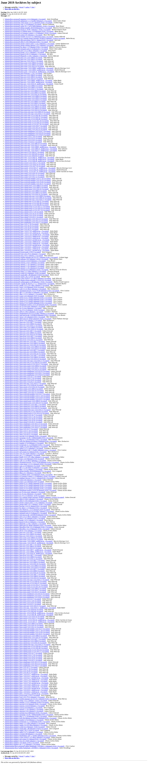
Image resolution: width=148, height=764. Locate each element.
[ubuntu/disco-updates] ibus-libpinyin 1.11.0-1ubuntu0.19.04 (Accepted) (28, 509)
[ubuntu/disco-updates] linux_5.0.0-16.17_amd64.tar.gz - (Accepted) (26, 674)
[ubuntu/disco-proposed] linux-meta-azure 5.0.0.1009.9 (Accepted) (26, 98)
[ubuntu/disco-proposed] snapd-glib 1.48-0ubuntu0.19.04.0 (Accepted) (27, 275)
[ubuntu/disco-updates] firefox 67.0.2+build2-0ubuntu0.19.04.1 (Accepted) (28, 485)
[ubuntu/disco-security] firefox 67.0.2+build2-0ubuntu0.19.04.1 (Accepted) (28, 299)
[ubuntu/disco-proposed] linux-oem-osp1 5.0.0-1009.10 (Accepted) (26, 143)
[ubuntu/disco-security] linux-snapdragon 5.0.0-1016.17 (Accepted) (26, 427)
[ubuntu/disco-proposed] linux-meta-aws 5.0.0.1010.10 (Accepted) (26, 94)
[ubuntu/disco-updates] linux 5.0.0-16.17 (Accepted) (21, 667)
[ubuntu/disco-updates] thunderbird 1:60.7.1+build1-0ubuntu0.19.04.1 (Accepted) (30, 735)
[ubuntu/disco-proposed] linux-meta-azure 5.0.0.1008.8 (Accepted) (26, 96)
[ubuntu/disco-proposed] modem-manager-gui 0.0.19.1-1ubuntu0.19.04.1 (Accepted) (31, 257)
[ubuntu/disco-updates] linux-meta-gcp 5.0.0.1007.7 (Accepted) (25, 569)
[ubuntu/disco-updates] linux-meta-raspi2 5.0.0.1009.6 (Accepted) (25, 588)
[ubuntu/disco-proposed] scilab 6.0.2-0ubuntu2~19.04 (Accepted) (25, 273)
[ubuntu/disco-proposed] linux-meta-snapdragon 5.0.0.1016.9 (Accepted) (28, 135)
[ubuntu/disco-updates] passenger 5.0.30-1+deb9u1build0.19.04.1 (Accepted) (29, 714)
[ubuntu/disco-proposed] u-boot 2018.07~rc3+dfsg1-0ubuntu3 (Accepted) (28, 278)
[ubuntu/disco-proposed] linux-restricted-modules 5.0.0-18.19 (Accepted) (28, 180)
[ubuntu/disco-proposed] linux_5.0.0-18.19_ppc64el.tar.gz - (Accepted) (27, 240)
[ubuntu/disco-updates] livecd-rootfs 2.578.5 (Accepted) (22, 695)
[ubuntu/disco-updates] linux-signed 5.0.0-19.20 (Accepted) (24, 657)
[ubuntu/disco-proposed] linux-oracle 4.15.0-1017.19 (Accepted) (25, 166)
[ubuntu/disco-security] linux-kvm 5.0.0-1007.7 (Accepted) (23, 336)
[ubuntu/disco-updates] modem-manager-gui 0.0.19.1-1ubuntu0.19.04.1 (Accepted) (31, 699)
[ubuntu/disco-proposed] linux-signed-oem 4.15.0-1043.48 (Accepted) (27, 203)
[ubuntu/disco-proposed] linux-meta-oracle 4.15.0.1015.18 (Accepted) (27, 121)
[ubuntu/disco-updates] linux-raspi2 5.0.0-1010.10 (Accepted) (24, 625)
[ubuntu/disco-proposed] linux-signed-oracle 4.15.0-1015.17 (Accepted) (27, 206)
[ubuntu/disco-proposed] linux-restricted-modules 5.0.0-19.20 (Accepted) (28, 182)
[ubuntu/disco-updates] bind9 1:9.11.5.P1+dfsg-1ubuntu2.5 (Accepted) (27, 457)
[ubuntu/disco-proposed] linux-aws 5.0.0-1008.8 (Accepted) (24, 57)
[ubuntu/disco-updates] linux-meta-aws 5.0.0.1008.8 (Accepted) (25, 562)
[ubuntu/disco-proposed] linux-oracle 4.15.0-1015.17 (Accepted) (25, 163)
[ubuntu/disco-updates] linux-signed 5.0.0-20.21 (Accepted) (24, 660)
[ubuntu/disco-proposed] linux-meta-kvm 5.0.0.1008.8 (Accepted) (25, 107)
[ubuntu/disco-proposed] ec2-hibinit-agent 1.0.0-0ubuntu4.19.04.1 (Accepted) (29, 31)
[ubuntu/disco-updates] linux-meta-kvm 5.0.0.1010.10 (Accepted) (25, 578)
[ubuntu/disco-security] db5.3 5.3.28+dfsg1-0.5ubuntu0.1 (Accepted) (26, 292)
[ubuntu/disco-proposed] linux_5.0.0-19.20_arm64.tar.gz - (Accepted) (27, 243)
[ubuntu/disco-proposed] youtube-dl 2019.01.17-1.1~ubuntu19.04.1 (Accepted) (30, 283)
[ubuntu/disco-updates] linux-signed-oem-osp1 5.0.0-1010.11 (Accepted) (28, 644)
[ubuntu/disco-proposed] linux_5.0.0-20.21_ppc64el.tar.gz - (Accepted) (27, 250)
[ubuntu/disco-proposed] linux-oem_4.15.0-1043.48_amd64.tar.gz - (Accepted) (30, 159)
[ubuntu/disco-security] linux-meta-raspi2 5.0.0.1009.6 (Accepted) (26, 366)
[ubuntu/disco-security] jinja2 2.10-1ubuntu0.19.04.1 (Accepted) (25, 317)
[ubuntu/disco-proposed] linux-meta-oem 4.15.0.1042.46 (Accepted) (26, 115)
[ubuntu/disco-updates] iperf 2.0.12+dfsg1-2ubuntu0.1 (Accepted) (25, 516)
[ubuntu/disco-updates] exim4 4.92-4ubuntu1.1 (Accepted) (23, 480)
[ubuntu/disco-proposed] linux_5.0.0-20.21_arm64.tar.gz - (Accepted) (27, 248)
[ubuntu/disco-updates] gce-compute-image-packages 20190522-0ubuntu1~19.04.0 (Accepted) (34, 497)
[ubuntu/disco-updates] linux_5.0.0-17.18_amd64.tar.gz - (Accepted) (26, 679)
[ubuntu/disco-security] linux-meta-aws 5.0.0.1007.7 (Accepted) (25, 341)
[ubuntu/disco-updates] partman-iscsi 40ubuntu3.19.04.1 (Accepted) (26, 713)
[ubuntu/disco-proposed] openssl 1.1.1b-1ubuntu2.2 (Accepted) (25, 264)
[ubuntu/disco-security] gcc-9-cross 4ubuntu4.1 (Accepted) (23, 308)
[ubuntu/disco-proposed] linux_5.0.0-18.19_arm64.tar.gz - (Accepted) (27, 238)
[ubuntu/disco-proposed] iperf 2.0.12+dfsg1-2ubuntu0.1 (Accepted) (26, 50)
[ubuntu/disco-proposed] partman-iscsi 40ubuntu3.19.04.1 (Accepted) (27, 269)
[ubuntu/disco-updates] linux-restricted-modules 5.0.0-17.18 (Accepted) (27, 630)
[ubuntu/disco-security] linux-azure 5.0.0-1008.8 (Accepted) (24, 327)
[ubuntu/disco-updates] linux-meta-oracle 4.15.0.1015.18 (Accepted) (26, 587)
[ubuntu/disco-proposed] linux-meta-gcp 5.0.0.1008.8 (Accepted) (25, 101)
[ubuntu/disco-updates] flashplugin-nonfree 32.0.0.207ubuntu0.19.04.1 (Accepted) (31, 490)
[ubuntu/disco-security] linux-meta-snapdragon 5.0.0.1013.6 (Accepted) (27, 371)
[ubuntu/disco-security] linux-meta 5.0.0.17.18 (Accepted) (23, 378)
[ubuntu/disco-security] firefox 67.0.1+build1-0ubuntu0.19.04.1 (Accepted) (28, 297)
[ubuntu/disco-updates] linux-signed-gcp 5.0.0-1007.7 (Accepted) (25, 639)
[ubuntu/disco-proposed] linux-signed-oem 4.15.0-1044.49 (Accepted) (27, 205)
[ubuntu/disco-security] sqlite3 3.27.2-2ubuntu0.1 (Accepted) (24, 448)
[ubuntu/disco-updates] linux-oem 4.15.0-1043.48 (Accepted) (24, 611)
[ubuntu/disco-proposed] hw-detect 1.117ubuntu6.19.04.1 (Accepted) (26, 47)
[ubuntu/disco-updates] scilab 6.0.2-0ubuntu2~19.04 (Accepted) (25, 727)
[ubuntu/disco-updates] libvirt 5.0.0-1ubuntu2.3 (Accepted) (23, 530)
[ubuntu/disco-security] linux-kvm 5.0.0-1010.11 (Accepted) (24, 340)
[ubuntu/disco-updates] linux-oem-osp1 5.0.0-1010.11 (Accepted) (25, 606)
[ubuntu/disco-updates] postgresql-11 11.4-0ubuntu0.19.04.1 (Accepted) (27, 721)
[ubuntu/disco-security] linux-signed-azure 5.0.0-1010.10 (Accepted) (26, 403)
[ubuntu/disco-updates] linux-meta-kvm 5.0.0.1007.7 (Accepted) (25, 574)
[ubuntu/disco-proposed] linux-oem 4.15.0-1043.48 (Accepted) (24, 154)
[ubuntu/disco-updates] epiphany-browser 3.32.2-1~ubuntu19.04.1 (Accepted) (29, 478)
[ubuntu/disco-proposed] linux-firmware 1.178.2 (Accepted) (24, 73)
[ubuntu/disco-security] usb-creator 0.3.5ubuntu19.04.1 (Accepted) (26, 452)
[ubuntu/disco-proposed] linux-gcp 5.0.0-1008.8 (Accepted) (23, 75)
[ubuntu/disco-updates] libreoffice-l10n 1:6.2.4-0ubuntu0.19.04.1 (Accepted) (29, 527)
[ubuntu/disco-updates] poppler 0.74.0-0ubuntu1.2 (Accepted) (24, 720)
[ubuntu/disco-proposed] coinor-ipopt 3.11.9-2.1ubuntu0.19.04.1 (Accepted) (29, 22)
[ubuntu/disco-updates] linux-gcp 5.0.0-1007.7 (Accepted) (23, 545)
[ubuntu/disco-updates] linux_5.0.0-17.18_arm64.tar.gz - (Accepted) (26, 681)
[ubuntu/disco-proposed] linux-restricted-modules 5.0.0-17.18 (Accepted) (28, 178)
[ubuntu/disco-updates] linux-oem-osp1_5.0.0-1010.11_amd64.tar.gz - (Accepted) (30, 608)
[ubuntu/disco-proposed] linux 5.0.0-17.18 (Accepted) (22, 224)
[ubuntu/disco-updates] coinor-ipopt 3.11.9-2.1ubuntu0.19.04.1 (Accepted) (28, 464)
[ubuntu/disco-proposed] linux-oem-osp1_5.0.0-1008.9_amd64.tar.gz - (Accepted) (31, 147)
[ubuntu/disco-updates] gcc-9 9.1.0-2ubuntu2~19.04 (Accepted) (25, 495)
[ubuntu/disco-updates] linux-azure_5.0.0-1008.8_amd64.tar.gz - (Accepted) (29, 541)
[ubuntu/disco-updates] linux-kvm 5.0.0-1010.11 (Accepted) (24, 559)
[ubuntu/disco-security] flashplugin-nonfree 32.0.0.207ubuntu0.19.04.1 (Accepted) (31, 305)
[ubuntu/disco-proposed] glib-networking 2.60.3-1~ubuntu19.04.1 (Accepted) (29, 40)
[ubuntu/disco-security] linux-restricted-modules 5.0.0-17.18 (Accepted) (27, 396)
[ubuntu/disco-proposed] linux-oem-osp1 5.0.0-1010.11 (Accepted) (26, 145)
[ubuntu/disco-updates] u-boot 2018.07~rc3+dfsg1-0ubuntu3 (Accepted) (27, 737)
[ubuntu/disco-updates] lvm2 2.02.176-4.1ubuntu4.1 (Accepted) (25, 697)
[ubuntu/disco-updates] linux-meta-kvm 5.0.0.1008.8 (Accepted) (25, 576)
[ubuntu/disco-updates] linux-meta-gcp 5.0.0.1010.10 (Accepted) (25, 573)
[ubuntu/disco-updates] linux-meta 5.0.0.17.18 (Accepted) (23, 601)
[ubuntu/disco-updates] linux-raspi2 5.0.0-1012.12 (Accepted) (24, 627)
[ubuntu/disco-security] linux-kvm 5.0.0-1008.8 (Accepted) (23, 338)
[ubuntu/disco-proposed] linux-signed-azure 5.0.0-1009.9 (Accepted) (26, 187)
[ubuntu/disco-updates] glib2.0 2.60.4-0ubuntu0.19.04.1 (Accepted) (26, 501)
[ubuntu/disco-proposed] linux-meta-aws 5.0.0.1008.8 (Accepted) (25, 91)
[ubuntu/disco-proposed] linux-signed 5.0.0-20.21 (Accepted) (24, 217)
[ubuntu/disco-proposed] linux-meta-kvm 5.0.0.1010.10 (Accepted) (26, 110)
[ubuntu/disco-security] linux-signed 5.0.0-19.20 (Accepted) (24, 418)
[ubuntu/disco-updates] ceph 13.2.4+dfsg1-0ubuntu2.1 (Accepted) (25, 460)
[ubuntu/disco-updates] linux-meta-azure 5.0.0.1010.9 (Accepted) (25, 567)
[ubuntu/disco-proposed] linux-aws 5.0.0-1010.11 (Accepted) (24, 61)
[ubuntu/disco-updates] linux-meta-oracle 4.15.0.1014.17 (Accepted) (26, 585)
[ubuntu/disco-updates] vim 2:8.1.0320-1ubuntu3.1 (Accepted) (24, 741)
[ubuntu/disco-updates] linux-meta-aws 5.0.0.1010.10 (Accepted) (25, 564)
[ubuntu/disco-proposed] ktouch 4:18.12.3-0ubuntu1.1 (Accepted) (25, 54)
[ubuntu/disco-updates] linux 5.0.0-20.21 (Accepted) (21, 672)
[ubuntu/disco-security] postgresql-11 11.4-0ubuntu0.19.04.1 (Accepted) (27, 445)
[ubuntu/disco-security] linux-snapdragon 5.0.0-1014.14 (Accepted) (26, 425)
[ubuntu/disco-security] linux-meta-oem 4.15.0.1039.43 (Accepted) (26, 362)
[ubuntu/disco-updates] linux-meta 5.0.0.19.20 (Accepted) (23, 602)
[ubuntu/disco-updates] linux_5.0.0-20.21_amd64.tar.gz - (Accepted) (26, 690)
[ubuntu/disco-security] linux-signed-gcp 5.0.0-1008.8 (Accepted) (25, 406)
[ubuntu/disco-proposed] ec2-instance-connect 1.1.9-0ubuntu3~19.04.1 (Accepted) (31, 33)
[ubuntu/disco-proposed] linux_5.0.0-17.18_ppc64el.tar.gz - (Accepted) (27, 234)
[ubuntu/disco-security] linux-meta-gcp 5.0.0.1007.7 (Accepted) (25, 350)
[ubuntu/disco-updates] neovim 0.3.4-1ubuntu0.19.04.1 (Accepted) (26, 704)
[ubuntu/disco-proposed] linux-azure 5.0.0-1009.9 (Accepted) (24, 64)
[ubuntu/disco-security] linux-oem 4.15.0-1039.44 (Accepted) (24, 385)
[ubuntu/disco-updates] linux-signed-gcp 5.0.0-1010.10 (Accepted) (26, 643)
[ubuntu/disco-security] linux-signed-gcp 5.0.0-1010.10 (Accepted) (26, 408)
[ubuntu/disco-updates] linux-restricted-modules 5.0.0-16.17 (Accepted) (27, 629)
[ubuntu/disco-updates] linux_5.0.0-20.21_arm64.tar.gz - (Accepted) (26, 692)
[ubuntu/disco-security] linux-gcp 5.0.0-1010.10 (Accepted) (23, 334)
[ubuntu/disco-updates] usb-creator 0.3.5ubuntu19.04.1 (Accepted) (26, 739)
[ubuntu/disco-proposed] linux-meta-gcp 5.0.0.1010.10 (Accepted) (26, 105)
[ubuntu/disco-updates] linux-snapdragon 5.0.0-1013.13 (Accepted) (26, 662)
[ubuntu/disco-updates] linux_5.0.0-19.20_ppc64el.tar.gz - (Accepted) (27, 688)
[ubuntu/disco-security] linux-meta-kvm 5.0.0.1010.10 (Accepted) (25, 359)
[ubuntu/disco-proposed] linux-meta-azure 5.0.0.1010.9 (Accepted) (26, 100)
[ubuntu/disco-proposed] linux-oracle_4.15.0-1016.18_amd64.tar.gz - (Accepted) (30, 170)
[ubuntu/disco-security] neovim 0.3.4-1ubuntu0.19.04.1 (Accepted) (26, 436)
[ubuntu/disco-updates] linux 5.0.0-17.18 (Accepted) (21, 669)
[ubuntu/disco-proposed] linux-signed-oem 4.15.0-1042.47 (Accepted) (27, 201)
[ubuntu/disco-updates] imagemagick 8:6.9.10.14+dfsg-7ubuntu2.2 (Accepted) (29, 511)
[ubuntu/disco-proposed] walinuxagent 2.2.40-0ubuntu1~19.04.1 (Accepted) (29, 282)
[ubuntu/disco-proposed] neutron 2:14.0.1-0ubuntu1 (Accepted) (25, 262)
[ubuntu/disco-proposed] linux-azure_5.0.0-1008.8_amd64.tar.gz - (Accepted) (29, 68)
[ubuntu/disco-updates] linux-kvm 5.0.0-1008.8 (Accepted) (23, 557)
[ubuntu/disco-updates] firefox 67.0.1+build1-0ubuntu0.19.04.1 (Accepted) (28, 483)
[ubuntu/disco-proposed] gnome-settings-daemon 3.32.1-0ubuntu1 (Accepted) (29, 45)
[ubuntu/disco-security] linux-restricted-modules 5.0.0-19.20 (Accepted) (27, 397)
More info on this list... (12, 9)
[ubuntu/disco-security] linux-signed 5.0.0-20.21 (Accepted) (24, 422)
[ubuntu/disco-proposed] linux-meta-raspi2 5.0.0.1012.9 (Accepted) (26, 129)
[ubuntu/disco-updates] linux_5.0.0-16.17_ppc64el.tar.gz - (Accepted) (27, 678)
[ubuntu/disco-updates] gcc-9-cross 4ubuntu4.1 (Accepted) (23, 494)
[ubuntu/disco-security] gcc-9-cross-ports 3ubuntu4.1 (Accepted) (25, 306)
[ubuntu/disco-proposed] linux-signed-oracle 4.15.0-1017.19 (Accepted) (27, 210)
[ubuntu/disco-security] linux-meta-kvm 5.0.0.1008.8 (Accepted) (25, 357)
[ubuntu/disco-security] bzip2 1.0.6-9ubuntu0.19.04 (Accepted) (25, 287)
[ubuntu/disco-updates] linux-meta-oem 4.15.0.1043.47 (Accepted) (26, 583)
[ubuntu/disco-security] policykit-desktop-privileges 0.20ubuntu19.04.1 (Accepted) (31, 441)
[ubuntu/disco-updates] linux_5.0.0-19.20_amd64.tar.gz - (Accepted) (26, 685)
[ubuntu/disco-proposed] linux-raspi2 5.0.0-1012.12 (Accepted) (25, 177)
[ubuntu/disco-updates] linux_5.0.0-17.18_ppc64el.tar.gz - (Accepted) (27, 683)
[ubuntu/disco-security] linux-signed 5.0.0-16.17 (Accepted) (24, 415)
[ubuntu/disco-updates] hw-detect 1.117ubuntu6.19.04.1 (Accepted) (26, 508)
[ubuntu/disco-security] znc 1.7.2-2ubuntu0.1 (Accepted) (23, 455)
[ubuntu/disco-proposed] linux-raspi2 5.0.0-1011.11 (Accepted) (25, 175)
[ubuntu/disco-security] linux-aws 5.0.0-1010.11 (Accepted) (24, 326)
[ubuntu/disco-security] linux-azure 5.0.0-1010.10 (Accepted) (24, 329)
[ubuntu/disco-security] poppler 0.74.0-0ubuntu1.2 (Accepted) (24, 443)
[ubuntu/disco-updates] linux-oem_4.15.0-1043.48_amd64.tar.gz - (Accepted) (29, 615)
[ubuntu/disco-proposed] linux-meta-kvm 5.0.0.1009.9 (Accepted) (25, 108)
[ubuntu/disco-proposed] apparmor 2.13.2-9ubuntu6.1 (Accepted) (25, 19)
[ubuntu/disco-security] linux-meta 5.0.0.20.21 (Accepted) (23, 382)
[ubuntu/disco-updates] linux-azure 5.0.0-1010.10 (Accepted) (24, 539)
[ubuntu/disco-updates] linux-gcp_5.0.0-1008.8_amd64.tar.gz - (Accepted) (28, 552)
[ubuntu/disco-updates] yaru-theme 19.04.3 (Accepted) (22, 742)
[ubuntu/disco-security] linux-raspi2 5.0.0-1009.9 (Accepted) (24, 389)
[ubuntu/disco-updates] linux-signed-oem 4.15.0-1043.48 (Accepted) (26, 648)
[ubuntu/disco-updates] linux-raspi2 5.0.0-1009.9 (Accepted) (24, 623)
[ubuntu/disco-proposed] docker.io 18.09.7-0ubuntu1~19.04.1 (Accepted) (28, 29)
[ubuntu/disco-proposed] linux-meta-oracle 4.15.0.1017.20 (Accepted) (27, 124)
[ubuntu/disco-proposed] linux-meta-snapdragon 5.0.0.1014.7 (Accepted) (28, 131)
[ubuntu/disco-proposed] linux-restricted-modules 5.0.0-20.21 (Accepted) (28, 184)
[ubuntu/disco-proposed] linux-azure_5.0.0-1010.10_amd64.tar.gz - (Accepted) (30, 72)
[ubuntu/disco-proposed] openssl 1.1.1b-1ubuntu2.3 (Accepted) (25, 266)
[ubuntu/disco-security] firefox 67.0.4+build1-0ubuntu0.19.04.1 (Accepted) (28, 303)
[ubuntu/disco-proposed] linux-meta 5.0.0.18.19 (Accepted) (23, 138)
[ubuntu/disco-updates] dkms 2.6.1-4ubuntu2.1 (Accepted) (23, 473)
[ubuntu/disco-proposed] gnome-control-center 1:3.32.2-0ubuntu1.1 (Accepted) (30, 43)
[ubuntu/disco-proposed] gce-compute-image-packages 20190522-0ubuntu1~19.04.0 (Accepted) (35, 38)
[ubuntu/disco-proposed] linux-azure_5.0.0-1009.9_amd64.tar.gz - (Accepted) (29, 70)
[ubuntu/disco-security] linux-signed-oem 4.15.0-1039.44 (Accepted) (26, 411)
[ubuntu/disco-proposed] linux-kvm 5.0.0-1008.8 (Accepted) (24, 86)
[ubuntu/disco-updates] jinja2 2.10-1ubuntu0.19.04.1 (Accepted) (25, 518)
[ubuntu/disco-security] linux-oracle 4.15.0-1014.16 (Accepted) (25, 387)
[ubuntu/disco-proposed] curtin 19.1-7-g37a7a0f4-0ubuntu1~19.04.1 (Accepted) (30, 26)
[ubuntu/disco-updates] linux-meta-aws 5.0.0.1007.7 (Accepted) (25, 560)
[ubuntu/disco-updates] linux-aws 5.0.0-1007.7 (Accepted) (23, 532)
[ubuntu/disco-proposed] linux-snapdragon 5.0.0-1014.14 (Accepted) (26, 219)
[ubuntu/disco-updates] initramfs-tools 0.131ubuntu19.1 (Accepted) (26, 513)
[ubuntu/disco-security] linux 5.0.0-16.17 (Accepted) (21, 429)
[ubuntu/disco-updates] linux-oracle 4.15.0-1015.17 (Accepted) (25, 618)
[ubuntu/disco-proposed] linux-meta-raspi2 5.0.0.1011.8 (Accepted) (26, 128)
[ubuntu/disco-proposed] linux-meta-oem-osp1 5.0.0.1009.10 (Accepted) (28, 112)
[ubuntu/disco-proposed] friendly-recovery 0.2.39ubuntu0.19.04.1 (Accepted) (29, 36)
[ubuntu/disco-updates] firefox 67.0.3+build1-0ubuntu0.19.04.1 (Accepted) (28, 487)
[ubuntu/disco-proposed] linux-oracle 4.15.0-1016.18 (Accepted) (25, 164)
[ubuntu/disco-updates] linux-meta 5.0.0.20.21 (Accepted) (23, 604)
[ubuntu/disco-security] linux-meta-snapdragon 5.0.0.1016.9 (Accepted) (27, 375)
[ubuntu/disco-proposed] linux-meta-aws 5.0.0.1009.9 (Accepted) (25, 93)
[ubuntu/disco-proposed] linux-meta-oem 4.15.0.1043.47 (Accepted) (26, 117)
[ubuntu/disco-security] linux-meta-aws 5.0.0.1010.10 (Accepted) (25, 345)
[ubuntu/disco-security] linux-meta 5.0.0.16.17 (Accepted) (23, 376)
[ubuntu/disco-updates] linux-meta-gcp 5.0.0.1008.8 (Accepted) (25, 571)
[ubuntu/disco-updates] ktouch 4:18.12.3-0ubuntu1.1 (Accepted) (25, 522)
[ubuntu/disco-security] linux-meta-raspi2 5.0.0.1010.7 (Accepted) (26, 368)
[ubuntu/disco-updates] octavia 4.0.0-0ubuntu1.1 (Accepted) (24, 707)
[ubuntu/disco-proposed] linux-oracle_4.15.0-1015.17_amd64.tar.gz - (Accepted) (30, 168)
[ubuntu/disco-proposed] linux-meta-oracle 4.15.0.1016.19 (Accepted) (27, 122)
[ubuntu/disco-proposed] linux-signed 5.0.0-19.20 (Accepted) (24, 215)
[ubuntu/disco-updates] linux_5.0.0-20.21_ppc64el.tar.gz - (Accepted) (27, 693)
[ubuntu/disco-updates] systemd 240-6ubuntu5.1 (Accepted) (24, 734)
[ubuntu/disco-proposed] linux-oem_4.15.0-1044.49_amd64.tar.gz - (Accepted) (30, 161)
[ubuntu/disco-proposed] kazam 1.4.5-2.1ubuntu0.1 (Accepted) (25, 52)
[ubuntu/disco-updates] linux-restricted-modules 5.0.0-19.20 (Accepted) (27, 632)
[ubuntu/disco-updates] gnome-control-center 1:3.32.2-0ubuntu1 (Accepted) (29, 502)
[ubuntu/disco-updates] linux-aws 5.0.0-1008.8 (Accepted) (23, 534)
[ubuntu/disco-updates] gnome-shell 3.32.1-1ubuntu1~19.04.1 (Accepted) (28, 504)
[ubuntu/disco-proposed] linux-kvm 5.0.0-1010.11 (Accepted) (24, 89)
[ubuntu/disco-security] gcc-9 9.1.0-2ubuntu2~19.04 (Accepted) (25, 310)
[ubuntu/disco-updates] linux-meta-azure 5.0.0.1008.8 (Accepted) (25, 566)
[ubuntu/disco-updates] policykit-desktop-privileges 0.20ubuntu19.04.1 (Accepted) (31, 718)
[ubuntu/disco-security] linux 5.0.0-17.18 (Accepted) (21, 431)
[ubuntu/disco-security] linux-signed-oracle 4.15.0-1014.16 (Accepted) (27, 413)
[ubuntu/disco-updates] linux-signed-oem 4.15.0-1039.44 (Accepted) (26, 646)
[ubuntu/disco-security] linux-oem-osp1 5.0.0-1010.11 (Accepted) (25, 383)
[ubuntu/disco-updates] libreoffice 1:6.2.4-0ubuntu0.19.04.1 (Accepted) (27, 529)
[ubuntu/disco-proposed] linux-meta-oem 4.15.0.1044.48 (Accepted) (26, 119)
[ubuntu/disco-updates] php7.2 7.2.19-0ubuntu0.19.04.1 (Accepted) (26, 716)
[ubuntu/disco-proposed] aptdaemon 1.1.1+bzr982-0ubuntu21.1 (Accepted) (28, 21)
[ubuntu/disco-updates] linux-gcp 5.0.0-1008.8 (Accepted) (23, 546)
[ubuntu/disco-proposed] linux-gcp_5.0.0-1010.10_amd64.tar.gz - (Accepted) (29, 84)
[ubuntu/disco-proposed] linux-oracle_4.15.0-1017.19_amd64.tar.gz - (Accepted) (30, 171)
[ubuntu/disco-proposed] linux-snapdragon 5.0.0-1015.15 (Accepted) (26, 220)
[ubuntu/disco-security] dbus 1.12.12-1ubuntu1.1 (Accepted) (24, 294)
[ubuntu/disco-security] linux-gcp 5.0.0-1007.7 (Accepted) (23, 331)
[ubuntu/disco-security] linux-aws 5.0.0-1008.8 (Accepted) (23, 324)
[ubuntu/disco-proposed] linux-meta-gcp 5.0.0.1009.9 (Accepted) (25, 103)
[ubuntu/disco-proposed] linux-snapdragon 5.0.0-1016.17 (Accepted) (26, 222)
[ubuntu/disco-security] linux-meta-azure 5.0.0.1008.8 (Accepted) (25, 347)
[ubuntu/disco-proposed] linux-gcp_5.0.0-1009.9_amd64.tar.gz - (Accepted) (29, 82)
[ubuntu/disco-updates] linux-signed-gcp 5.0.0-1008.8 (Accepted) (25, 641)
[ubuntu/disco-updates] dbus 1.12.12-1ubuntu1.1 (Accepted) (24, 469)
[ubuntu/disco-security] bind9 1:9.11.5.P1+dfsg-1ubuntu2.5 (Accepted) (27, 285)
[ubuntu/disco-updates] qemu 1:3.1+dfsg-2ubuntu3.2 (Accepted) (25, 723)
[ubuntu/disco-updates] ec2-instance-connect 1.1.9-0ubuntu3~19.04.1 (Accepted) (30, 476)
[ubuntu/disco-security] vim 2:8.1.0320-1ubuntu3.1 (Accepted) (24, 453)
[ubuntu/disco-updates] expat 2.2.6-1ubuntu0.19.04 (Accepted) (24, 481)
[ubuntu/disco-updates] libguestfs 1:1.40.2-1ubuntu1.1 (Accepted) (25, 523)
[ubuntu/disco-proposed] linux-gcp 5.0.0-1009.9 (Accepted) (23, 77)
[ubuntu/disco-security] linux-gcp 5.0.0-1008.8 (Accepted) (23, 333)
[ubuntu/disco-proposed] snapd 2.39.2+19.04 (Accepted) (23, 276)
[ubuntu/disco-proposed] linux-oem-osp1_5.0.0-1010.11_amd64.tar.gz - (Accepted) (31, 150)
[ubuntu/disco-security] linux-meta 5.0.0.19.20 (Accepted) (23, 380)
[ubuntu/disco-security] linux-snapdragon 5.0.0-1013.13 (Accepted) (26, 424)
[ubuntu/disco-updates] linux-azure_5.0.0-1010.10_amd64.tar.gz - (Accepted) (29, 543)
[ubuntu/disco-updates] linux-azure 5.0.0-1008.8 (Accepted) (24, 537)
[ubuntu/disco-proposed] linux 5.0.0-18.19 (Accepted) (22, 226)
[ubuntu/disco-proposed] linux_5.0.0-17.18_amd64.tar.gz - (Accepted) (27, 231)
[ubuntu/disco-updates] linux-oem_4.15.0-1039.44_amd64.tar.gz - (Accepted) (29, 613)
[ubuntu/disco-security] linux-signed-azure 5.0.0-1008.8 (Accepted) (26, 401)
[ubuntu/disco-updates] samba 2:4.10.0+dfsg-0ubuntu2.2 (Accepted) (26, 725)
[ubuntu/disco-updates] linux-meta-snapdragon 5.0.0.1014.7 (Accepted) (27, 595)
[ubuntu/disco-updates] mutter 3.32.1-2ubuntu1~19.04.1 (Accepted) (26, 700)
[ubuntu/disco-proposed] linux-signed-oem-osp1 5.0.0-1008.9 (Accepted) (28, 196)
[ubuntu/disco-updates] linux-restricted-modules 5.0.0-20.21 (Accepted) (27, 634)
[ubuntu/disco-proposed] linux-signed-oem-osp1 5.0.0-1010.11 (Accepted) (28, 199)
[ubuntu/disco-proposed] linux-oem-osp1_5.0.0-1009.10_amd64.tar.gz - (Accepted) (31, 149)
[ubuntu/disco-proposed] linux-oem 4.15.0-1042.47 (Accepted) (24, 152)
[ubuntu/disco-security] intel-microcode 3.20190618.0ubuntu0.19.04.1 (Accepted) (30, 315)
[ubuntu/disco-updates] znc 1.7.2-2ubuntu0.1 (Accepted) (23, 744)
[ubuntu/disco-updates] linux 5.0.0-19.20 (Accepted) (21, 671)
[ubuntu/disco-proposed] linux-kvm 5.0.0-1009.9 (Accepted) (24, 87)
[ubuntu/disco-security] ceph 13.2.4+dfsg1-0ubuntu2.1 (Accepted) (26, 289)
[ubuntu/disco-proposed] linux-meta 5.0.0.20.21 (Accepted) (23, 142)
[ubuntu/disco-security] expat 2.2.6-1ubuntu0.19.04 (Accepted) (25, 296)
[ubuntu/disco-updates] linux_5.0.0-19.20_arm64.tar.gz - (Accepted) (26, 686)
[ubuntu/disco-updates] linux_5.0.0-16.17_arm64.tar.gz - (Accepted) (26, 676)
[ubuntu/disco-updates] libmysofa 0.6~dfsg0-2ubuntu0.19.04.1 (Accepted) (28, 525)
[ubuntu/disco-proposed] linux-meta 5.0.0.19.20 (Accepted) (23, 140)
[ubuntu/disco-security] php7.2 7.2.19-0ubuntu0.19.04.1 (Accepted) (26, 439)
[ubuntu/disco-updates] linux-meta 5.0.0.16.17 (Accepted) (23, 599)
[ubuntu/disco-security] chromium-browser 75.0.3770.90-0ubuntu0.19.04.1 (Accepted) (32, 290)
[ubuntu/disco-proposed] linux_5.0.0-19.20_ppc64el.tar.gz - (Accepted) (27, 245)
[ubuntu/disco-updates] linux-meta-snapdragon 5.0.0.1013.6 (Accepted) (27, 594)
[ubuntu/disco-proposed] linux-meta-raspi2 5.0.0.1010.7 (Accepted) (26, 126)
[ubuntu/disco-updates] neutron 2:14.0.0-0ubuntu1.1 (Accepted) (25, 706)
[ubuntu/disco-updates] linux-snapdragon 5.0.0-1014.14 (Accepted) (26, 664)
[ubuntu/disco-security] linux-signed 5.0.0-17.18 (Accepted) (24, 417)
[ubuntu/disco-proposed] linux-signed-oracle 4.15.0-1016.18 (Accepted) (27, 208)
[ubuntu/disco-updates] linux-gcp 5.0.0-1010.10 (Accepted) (23, 548)
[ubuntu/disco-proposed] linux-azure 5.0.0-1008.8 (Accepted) (24, 63)
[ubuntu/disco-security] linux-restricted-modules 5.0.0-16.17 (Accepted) (27, 394)
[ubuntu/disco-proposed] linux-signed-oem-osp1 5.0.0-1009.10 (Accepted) (28, 198)
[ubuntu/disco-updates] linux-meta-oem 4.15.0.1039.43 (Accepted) (26, 581)
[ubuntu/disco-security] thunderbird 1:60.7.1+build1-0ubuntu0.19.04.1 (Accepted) (31, 450)
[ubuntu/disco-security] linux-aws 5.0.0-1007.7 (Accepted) (23, 322)
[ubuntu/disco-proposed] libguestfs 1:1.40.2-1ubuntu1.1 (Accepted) (26, 56)
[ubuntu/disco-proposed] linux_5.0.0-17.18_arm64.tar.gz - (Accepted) (27, 233)
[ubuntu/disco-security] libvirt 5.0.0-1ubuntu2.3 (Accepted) (23, 320)
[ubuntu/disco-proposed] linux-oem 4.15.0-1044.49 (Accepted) (24, 156)
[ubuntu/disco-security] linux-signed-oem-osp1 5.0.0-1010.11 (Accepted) (28, 410)
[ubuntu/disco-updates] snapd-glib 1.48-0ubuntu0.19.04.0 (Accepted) (26, 728)
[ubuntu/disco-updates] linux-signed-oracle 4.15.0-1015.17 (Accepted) (27, 651)
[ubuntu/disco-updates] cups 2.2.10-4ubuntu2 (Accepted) (23, 466)
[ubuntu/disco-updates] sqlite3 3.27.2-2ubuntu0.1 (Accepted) (24, 732)
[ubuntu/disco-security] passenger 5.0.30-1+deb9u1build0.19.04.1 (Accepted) (29, 438)
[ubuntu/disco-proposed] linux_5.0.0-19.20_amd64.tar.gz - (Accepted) (27, 241)
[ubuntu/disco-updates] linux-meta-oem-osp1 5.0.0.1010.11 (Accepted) (27, 580)
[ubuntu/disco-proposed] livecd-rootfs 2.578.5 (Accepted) (23, 252)
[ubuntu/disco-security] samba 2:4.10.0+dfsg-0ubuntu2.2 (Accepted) (26, 446)
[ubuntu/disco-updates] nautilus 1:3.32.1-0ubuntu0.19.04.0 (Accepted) (27, 702)
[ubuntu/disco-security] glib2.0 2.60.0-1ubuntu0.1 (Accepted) (24, 312)
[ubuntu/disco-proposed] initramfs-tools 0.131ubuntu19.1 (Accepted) (26, 49)
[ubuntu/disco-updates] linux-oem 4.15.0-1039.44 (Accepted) (24, 609)
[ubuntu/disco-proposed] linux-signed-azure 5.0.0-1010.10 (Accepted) (27, 189)
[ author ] (27, 7)
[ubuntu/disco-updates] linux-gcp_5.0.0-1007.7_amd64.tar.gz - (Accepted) (28, 550)
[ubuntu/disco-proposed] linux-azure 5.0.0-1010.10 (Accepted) (24, 66)
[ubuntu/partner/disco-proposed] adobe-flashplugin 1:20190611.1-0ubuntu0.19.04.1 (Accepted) (35, 746)
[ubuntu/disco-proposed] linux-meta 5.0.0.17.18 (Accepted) (23, 136)
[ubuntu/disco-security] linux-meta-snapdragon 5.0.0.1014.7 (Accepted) (27, 373)
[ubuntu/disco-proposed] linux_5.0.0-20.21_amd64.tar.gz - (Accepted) (27, 247)
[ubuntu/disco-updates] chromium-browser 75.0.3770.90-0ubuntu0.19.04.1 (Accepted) (32, 462)
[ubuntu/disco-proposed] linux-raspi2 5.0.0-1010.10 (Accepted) (25, 173)
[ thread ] (21, 7)
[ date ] (33, 7)
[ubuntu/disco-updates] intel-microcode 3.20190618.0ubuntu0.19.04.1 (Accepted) (30, 515)
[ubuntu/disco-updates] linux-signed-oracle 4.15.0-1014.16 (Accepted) (27, 650)
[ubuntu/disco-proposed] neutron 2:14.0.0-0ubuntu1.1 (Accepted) (25, 261)
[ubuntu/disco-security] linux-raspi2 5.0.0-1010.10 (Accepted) (24, 390)
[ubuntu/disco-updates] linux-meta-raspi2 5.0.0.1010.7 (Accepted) (25, 590)
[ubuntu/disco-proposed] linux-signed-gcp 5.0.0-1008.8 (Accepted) (26, 191)
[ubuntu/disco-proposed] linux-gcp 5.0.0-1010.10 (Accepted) (24, 79)
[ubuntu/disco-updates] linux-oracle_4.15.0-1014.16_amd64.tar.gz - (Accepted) (30, 620)
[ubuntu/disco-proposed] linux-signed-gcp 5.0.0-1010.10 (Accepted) (26, 194)
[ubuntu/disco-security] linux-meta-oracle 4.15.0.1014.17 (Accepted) (26, 364)
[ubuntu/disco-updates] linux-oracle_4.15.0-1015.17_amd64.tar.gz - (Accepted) (30, 622)
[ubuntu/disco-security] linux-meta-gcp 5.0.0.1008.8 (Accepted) (25, 352)
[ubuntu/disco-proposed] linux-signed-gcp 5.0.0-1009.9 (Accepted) (26, 192)
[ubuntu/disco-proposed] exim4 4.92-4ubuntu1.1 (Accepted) (24, 35)
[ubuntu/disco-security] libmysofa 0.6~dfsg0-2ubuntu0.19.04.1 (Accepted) (28, 319)
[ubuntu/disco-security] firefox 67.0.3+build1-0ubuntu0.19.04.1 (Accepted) (28, 301)
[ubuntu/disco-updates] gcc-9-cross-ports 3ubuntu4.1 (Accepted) (25, 492)
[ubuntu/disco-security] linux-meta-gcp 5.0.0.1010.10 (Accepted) (25, 354)
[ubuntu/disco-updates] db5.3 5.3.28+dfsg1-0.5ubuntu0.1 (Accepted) (26, 467)
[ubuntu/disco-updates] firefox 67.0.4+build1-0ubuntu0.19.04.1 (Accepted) (28, 488)
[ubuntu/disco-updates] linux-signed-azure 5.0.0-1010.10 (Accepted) (26, 637)
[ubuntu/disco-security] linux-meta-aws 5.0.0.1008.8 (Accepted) (25, 343)
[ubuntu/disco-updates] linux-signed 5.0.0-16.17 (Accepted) (24, 653)
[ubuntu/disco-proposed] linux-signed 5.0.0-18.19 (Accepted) (24, 213)
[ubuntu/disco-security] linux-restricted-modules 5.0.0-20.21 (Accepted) (27, 399)
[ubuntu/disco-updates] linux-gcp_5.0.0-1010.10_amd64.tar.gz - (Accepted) (28, 553)
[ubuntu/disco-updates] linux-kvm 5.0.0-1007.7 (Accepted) (23, 555)
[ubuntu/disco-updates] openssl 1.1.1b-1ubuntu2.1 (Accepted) (24, 709)
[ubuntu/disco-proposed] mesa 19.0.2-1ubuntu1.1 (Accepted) (24, 255)
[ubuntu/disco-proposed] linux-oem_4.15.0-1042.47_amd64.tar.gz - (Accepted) (30, 157)
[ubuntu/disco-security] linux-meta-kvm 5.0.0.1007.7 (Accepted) (25, 355)
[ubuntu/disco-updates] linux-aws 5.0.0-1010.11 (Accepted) (23, 536)
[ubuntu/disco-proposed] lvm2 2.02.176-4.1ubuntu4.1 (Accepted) (25, 254)
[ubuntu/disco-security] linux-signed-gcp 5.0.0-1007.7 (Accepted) (25, 404)
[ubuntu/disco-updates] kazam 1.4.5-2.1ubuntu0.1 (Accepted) (24, 520)
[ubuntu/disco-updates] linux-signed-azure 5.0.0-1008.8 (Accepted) (26, 636)
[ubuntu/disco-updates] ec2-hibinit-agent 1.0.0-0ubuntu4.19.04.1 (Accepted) (29, 474)
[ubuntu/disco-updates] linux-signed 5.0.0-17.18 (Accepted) (24, 655)
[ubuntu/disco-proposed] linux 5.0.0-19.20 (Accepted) (22, 227)
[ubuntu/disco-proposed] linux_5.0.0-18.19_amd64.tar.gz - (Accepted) (27, 236)
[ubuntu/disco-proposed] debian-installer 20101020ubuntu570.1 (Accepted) (28, 28)
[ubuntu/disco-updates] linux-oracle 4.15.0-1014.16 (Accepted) (25, 616)
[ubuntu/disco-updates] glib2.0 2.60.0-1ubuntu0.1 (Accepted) (24, 499)
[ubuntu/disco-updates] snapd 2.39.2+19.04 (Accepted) (22, 730)
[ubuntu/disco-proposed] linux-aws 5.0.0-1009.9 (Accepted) (24, 59)
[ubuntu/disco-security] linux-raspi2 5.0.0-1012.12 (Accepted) (24, 392)
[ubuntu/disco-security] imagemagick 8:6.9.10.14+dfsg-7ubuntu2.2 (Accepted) (29, 313)
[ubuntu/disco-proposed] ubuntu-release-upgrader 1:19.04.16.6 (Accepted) (28, 280)
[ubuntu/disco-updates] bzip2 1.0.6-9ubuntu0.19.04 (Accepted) (25, 459)
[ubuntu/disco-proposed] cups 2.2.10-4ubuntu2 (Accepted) (23, 24)
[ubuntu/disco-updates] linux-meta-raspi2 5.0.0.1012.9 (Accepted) (25, 592)
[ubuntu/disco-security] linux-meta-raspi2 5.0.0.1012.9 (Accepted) (26, 369)
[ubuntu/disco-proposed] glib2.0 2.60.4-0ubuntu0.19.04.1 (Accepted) (26, 42)
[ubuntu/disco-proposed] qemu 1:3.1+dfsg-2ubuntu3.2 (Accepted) (25, 271)
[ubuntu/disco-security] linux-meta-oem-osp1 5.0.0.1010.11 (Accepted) (27, 361)
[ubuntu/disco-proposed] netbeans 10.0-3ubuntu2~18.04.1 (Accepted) (27, 259)
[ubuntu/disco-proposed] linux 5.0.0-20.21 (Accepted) (22, 229)
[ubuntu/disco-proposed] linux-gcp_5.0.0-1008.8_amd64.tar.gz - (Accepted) (29, 80)
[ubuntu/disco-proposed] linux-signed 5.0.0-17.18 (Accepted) (24, 212)
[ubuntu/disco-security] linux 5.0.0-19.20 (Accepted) (21, 432)
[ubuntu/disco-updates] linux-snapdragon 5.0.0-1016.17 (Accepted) (26, 665)
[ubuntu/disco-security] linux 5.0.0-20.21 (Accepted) (21, 434)
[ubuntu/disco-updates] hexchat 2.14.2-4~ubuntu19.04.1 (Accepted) (26, 506)
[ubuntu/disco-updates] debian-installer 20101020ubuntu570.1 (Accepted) (28, 471)
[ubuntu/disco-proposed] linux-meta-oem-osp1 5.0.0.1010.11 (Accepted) (28, 114)
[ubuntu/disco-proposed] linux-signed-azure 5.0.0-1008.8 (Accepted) (26, 185)
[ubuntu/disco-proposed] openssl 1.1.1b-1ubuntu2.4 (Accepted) (25, 268)
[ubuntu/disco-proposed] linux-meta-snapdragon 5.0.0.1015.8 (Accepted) (28, 133)
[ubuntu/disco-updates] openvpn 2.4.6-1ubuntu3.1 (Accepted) (24, 711)
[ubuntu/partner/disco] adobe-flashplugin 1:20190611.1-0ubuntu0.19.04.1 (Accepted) (31, 748)
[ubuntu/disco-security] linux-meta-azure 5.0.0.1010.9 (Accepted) (25, 348)
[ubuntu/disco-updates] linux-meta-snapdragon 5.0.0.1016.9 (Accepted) (27, 597)
